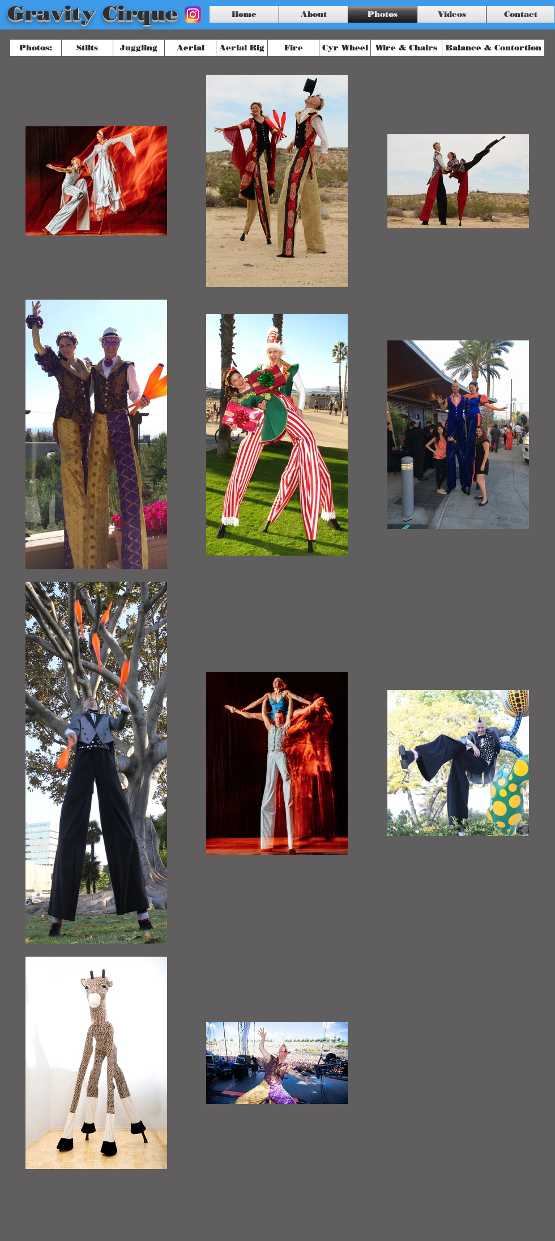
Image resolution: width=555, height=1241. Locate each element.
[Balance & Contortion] (493, 48)
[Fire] (293, 48)
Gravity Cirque (92, 13)
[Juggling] (138, 48)
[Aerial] (190, 48)
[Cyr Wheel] (344, 48)
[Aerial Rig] (241, 48)
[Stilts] (87, 48)
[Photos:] (35, 48)
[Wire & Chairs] (406, 48)
